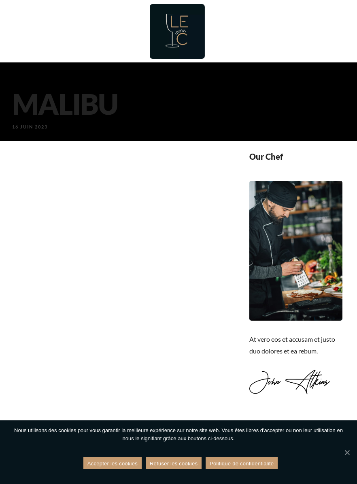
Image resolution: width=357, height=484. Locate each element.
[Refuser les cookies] (347, 452)
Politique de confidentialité (242, 463)
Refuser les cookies (174, 463)
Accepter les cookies (112, 463)
